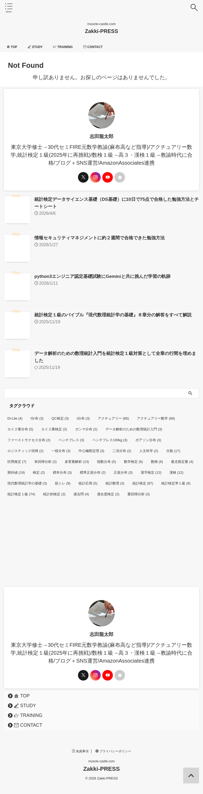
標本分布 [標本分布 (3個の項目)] (62, 470)
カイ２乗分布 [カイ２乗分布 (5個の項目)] (20, 427)
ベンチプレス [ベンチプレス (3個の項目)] (71, 437)
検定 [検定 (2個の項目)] (39, 470)
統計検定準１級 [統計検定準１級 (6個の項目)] (176, 481)
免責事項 (80, 748)
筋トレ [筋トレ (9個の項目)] (63, 481)
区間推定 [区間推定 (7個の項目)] (16, 459)
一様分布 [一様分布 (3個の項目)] (61, 448)
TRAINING (68, 47)
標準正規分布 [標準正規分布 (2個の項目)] (93, 470)
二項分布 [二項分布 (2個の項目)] (121, 448)
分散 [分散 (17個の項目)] (173, 448)
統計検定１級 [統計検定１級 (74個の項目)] (21, 491)
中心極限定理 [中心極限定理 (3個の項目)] (91, 448)
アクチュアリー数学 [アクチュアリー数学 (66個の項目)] (156, 416)
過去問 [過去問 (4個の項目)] (81, 491)
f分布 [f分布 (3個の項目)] (37, 416)
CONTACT (102, 47)
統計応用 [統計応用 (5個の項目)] (88, 481)
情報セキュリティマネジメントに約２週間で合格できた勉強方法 (103, 237)
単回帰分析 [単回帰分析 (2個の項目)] (45, 459)
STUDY (38, 47)
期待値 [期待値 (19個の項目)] (16, 470)
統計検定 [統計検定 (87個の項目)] (142, 481)
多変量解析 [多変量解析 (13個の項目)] (77, 459)
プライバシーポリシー (113, 748)
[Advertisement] (99, 545)
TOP (13, 47)
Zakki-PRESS (101, 31)
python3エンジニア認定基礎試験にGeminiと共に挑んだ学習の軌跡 (106, 275)
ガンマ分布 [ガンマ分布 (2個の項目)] (86, 427)
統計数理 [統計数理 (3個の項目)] (114, 481)
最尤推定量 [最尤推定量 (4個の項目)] (182, 459)
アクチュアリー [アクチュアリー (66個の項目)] (113, 416)
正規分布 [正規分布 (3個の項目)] (123, 470)
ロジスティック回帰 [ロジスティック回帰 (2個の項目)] (25, 448)
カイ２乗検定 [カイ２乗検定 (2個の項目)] (54, 427)
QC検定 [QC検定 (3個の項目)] (60, 416)
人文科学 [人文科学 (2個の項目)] (148, 448)
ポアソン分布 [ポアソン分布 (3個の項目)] (148, 437)
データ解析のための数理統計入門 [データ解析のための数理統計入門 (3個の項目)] (133, 427)
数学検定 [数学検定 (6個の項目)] (133, 459)
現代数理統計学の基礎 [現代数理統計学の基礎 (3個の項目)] (27, 481)
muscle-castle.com (101, 758)
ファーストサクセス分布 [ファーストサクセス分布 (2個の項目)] (28, 437)
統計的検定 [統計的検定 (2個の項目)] (54, 491)
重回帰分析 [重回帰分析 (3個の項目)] (138, 491)
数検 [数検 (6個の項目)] (157, 459)
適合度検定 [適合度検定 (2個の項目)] (108, 491)
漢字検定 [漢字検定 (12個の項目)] (151, 470)
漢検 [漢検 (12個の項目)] (176, 470)
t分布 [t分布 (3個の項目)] (83, 416)
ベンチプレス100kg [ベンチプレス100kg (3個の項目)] (109, 437)
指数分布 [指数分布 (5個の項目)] (106, 459)
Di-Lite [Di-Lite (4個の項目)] (14, 416)
